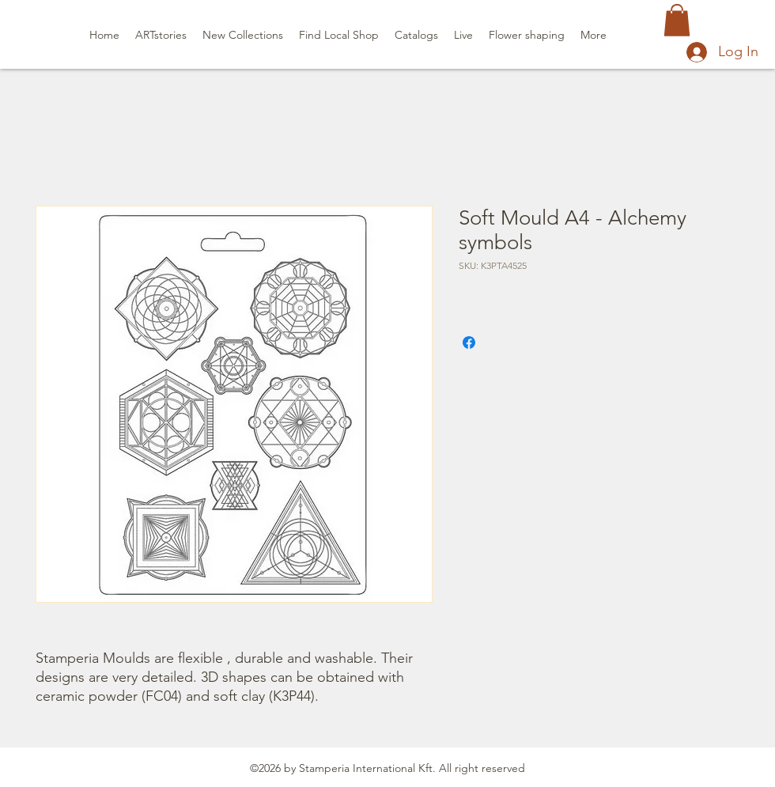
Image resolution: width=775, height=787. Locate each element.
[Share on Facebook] (468, 342)
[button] (676, 20)
